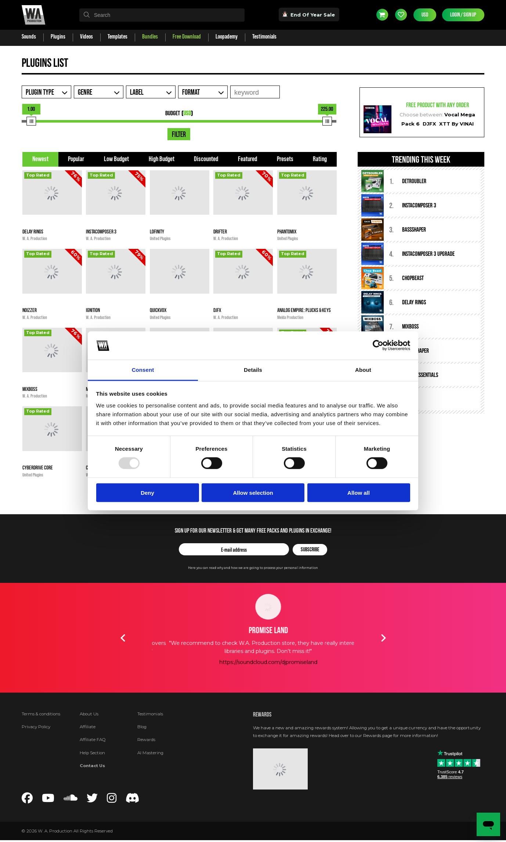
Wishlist (401, 15)
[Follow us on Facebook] (27, 800)
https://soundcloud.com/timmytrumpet (253, 662)
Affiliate (87, 726)
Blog (142, 726)
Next (383, 638)
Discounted (206, 159)
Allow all (358, 492)
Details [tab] (253, 370)
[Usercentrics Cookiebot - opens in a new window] (378, 345)
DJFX (429, 124)
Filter (179, 134)
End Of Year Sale (309, 14)
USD (425, 15)
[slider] (31, 121)
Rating (320, 159)
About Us (89, 713)
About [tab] (363, 370)
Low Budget (116, 159)
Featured (247, 159)
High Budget (161, 159)
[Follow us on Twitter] (92, 800)
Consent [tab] (143, 370)
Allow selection (253, 492)
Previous (122, 638)
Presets (285, 159)
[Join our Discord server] (133, 800)
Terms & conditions (41, 713)
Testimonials (150, 713)
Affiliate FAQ (93, 739)
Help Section (92, 752)
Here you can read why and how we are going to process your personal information (253, 568)
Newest (40, 159)
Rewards (146, 739)
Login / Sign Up (463, 15)
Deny (147, 492)
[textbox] (162, 15)
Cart (382, 15)
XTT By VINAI (456, 124)
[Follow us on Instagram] (111, 800)
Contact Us (92, 765)
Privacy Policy (36, 726)
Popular (76, 159)
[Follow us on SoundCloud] (70, 800)
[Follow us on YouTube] (48, 800)
